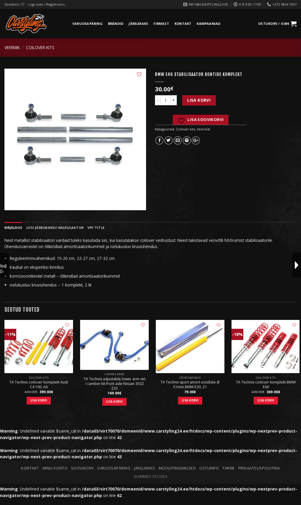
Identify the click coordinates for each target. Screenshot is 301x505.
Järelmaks (138, 23)
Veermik (12, 47)
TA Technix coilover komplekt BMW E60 (266, 384)
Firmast (161, 23)
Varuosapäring (87, 23)
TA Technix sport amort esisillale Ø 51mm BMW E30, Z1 (190, 384)
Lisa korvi (199, 100)
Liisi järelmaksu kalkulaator (54, 227)
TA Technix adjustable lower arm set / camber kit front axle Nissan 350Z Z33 (114, 384)
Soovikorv (82, 468)
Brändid (116, 23)
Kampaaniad (208, 23)
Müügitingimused (177, 468)
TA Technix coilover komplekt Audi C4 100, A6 (38, 384)
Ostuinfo (209, 468)
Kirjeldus (13, 227)
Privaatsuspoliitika (259, 468)
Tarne (228, 468)
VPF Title (96, 227)
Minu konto (55, 468)
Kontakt (183, 23)
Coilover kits (40, 47)
